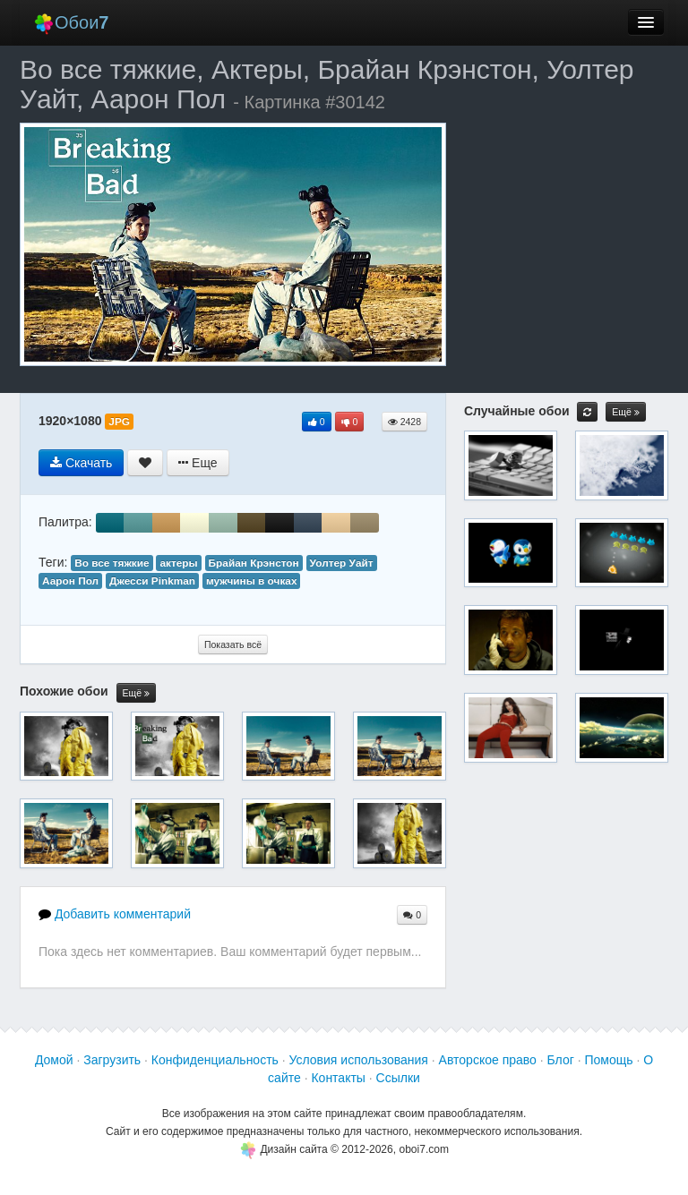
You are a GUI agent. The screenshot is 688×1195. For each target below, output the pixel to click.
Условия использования (358, 1060)
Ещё (136, 693)
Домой (54, 1060)
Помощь (608, 1060)
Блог (560, 1060)
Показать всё (233, 644)
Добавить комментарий (115, 914)
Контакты (338, 1078)
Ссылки (398, 1078)
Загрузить (112, 1060)
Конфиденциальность (215, 1060)
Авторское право (488, 1060)
